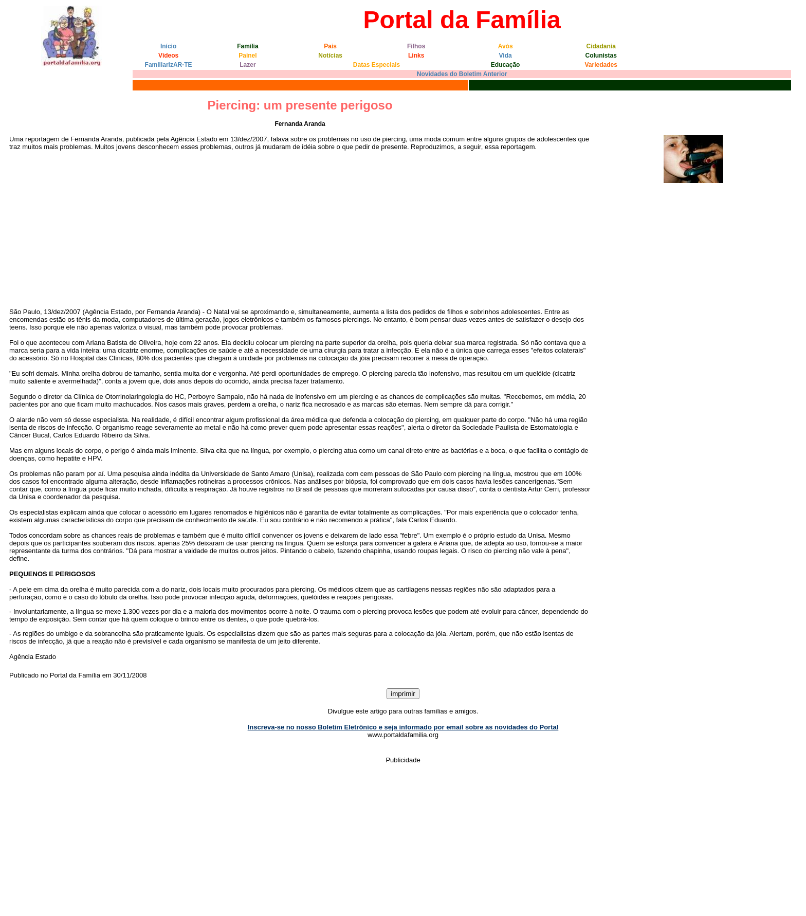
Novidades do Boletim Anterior (462, 74)
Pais (330, 46)
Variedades (601, 64)
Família (247, 46)
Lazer (247, 64)
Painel (248, 55)
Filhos (416, 46)
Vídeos (168, 55)
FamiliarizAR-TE (168, 64)
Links (416, 55)
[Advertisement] (300, 229)
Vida (505, 55)
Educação (505, 64)
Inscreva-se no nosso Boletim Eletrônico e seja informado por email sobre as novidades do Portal (403, 727)
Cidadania (601, 46)
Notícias (330, 55)
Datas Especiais (376, 64)
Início (168, 46)
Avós (505, 46)
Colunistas (601, 55)
